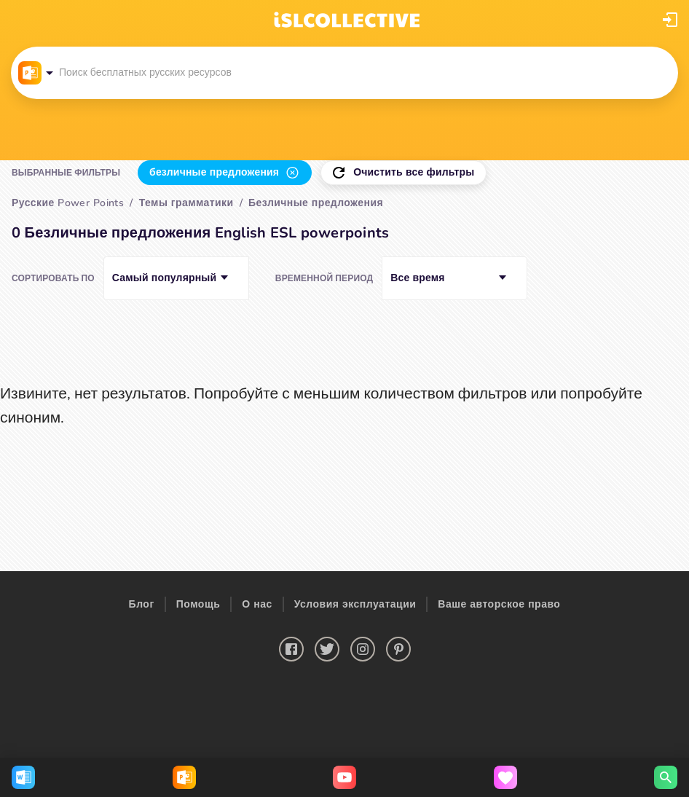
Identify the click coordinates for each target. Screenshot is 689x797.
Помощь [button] (198, 604)
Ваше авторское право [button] (499, 604)
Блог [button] (141, 604)
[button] (670, 19)
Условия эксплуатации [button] (355, 604)
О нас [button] (257, 604)
